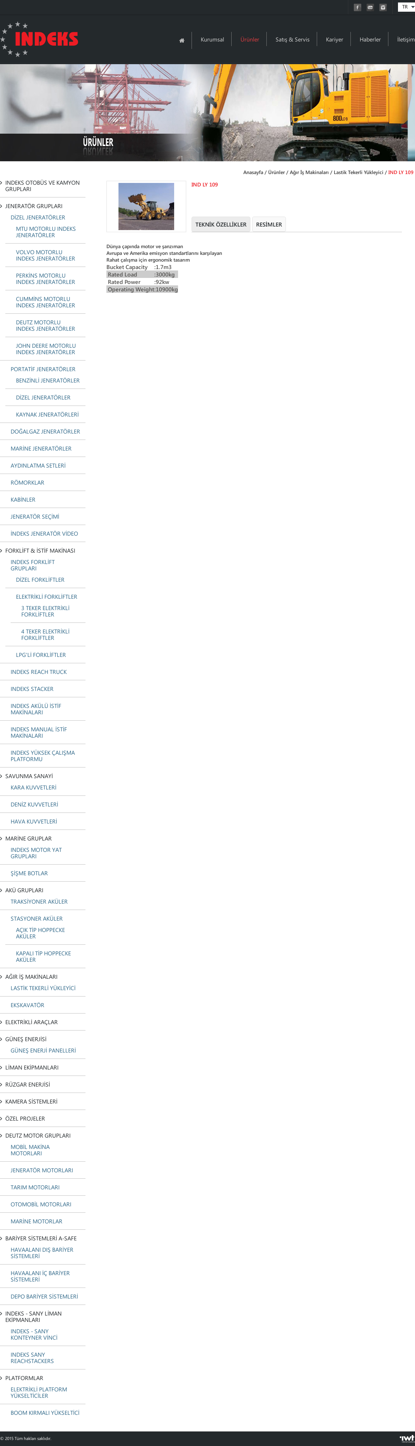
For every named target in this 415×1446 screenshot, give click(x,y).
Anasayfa (253, 172)
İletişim (406, 39)
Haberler (370, 39)
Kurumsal (212, 39)
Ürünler (249, 39)
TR (405, 7)
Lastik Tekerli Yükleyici (358, 172)
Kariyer (334, 39)
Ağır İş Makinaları (309, 172)
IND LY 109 (401, 172)
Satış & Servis (293, 39)
